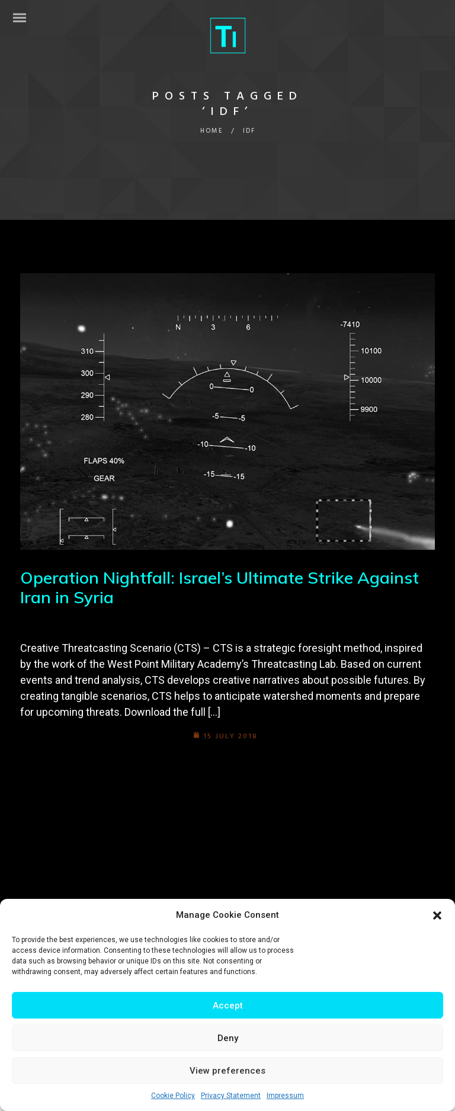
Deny (227, 1038)
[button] (437, 915)
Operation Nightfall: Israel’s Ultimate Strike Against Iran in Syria (219, 587)
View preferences (227, 1070)
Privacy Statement (231, 1095)
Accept (228, 1005)
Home (211, 131)
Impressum (285, 1095)
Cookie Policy (173, 1095)
